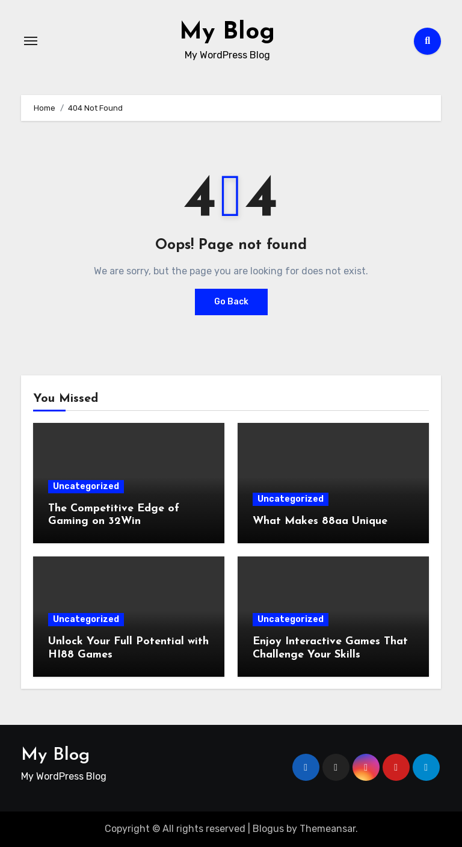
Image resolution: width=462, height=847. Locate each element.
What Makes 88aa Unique (320, 521)
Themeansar (328, 828)
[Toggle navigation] (30, 41)
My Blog (227, 32)
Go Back (231, 302)
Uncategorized (86, 486)
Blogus (268, 828)
